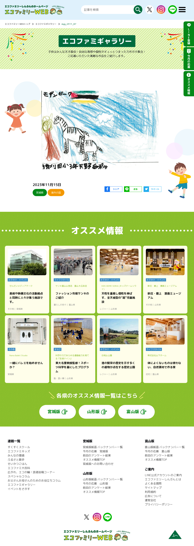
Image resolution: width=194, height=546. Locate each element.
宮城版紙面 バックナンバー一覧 (103, 447)
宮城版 (54, 412)
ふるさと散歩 (16, 460)
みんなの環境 (16, 455)
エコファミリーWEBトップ (17, 23)
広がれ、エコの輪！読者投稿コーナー (31, 472)
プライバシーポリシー (159, 504)
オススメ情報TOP (94, 460)
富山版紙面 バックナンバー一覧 (165, 447)
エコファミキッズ (19, 451)
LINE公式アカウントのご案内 (163, 475)
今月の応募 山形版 (95, 483)
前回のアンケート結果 (97, 455)
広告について (153, 496)
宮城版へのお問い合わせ (98, 464)
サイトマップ (153, 488)
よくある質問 (153, 483)
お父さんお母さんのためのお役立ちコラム (34, 480)
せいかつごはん (17, 464)
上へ (175, 535)
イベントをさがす (19, 489)
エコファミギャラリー (45, 23)
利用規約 (150, 492)
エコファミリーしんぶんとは (163, 479)
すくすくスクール (19, 447)
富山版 (132, 412)
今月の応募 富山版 (157, 451)
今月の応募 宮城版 (95, 451)
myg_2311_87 (69, 23)
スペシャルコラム (19, 476)
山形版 (93, 412)
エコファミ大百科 (19, 468)
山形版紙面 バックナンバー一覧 (103, 479)
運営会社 (150, 500)
